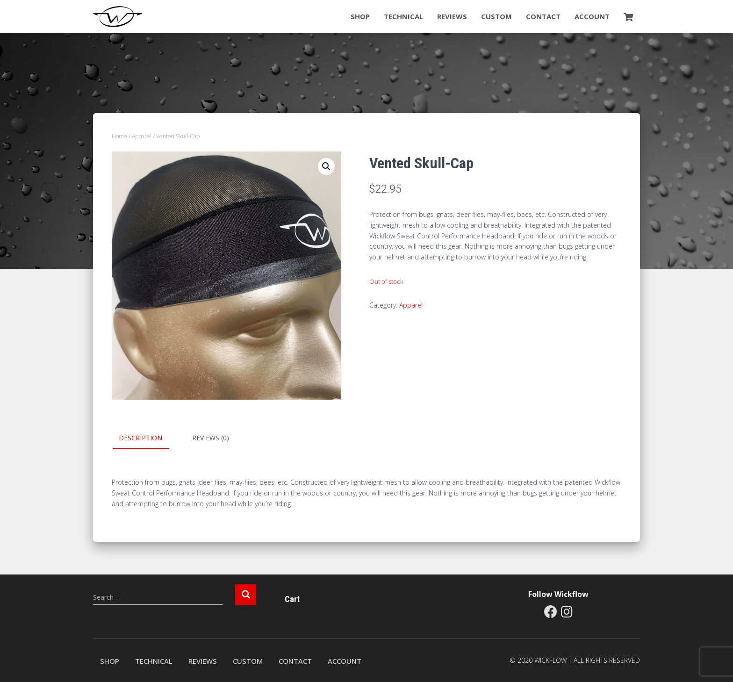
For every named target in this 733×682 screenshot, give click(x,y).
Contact (543, 16)
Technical (403, 16)
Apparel (141, 136)
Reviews (452, 16)
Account (592, 16)
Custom (496, 16)
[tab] (147, 438)
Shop (360, 16)
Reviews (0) (210, 437)
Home (119, 136)
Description (140, 437)
